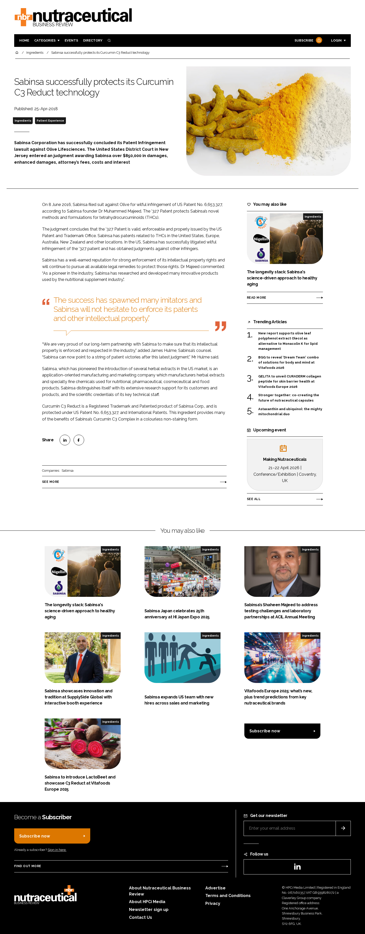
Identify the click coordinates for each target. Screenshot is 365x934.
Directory (92, 40)
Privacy (212, 903)
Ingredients (23, 120)
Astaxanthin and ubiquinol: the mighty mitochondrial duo (290, 412)
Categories (45, 40)
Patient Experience (50, 120)
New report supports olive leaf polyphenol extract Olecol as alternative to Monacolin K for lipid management (288, 341)
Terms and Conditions (228, 895)
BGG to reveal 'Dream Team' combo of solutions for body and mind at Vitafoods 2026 (288, 362)
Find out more (27, 866)
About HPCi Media (147, 901)
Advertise (215, 888)
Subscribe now (264, 731)
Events (71, 40)
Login (336, 40)
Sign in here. (57, 850)
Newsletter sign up (149, 909)
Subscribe (308, 40)
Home (24, 40)
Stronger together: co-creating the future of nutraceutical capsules (288, 397)
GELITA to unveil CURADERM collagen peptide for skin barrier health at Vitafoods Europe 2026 (289, 381)
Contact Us (140, 917)
